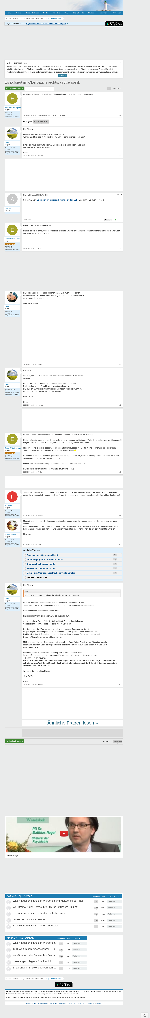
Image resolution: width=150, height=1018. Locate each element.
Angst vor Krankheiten (54, 978)
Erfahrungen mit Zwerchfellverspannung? (36, 967)
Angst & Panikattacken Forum (32, 978)
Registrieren (104, 13)
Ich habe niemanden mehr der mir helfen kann (39, 913)
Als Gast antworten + (14, 88)
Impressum (43, 1003)
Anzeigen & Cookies (65, 1003)
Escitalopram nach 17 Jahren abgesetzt (35, 925)
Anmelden (117, 13)
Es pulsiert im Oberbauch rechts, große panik (42, 82)
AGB (75, 1003)
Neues (18, 13)
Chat (66, 13)
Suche (45, 13)
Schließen (62, 75)
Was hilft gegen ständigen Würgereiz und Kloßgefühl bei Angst (48, 900)
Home (9, 13)
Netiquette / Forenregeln (86, 1003)
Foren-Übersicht (12, 978)
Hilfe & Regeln (78, 13)
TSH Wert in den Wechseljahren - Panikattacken (40, 949)
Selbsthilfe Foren (32, 13)
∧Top (144, 1015)
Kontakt (28, 1003)
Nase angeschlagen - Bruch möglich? (34, 961)
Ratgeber (56, 13)
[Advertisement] (72, 703)
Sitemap (99, 1003)
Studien (91, 13)
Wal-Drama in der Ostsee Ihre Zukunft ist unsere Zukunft (45, 906)
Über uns (35, 1003)
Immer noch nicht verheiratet (29, 919)
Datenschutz (53, 1003)
